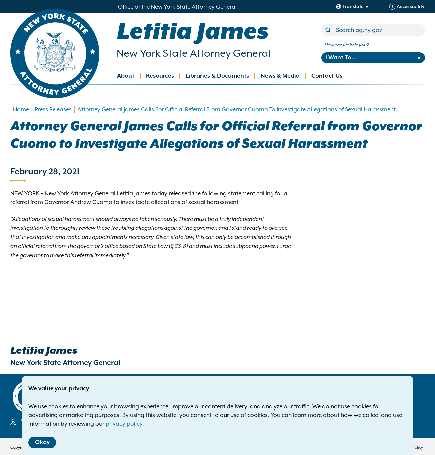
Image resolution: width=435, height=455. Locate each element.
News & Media (280, 76)
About (125, 76)
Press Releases (53, 109)
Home (21, 109)
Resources (160, 76)
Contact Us (326, 76)
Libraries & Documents (217, 76)
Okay (42, 442)
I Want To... (340, 57)
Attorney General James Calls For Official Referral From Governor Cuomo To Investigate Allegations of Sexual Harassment (236, 109)
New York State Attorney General (193, 53)
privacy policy (124, 423)
